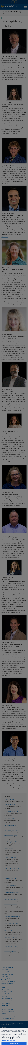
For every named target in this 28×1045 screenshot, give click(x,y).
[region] (14, 1036)
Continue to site (14, 1043)
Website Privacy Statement (8, 1040)
